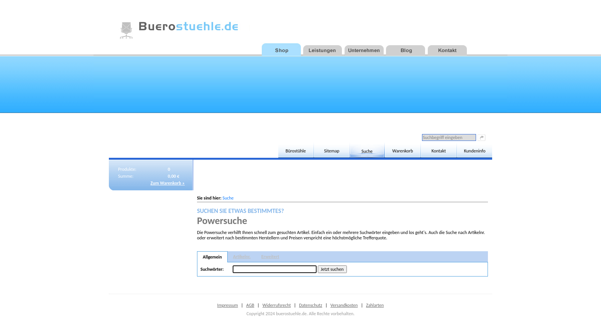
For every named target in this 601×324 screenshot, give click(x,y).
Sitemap (332, 151)
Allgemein (212, 257)
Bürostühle (296, 151)
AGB (250, 305)
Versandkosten (344, 305)
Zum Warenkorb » (168, 183)
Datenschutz (310, 305)
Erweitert (270, 256)
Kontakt (439, 151)
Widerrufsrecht (277, 305)
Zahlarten (375, 305)
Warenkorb (402, 151)
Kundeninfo (475, 151)
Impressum (227, 305)
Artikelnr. (242, 256)
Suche (367, 151)
